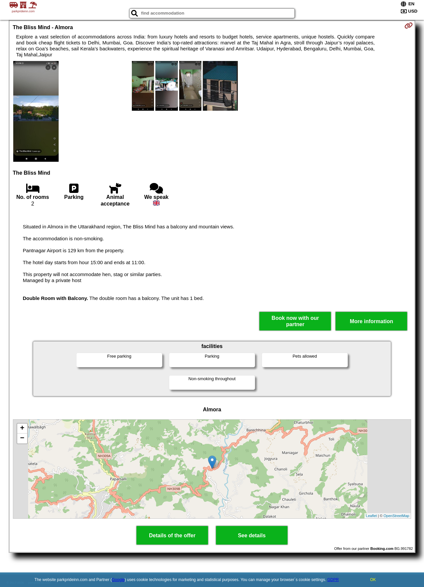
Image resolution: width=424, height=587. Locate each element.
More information (371, 321)
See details (252, 535)
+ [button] (22, 429)
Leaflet (371, 516)
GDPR (333, 579)
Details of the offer (172, 535)
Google (118, 579)
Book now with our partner (295, 321)
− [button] (22, 438)
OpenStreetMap (396, 516)
